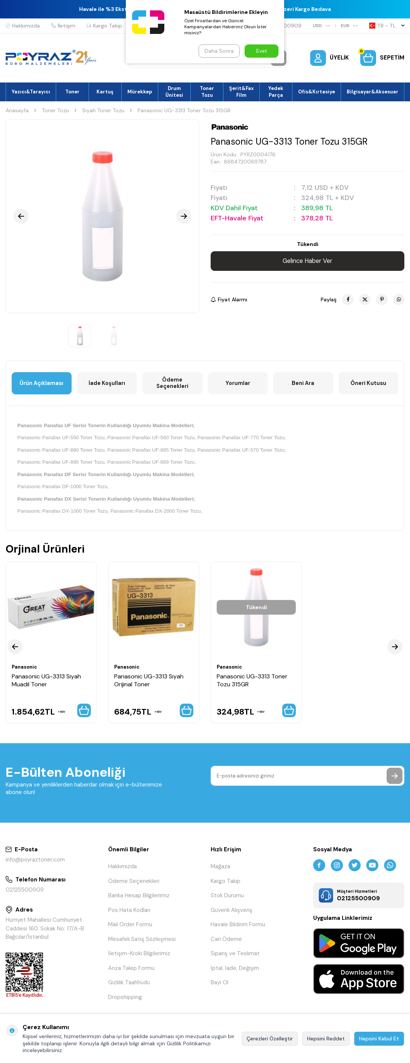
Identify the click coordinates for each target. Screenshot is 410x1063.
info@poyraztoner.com (35, 862)
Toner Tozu (207, 91)
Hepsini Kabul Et (379, 1038)
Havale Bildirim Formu (238, 927)
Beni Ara (303, 383)
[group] (102, 216)
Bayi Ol (219, 985)
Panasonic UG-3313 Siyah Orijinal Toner (149, 681)
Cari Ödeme (226, 942)
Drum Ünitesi (174, 91)
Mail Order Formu (130, 927)
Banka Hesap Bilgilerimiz (139, 898)
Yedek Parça (275, 91)
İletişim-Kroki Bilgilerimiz (139, 956)
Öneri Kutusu (368, 383)
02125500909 (25, 893)
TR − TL (386, 25)
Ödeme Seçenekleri (172, 383)
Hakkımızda (23, 25)
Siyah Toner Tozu (103, 110)
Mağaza (220, 869)
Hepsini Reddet (326, 1038)
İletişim (63, 25)
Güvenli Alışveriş (231, 913)
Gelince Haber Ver (307, 261)
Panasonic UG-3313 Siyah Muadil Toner (46, 681)
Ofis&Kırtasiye (316, 92)
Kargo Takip (104, 25)
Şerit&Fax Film (241, 91)
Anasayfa (17, 110)
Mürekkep (139, 92)
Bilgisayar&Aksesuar (372, 92)
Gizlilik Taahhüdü (129, 985)
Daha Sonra (218, 50)
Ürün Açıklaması (41, 383)
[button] (21, 216)
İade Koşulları (107, 383)
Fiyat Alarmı (229, 299)
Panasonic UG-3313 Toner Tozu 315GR (252, 681)
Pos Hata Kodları (129, 913)
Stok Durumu (227, 898)
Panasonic (25, 667)
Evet (261, 50)
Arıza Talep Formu (131, 971)
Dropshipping (125, 1000)
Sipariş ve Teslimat (235, 956)
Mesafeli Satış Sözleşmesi (142, 942)
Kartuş (104, 92)
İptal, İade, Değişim (235, 971)
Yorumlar (238, 383)
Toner (72, 92)
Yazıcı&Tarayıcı (31, 92)
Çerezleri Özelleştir (269, 1038)
